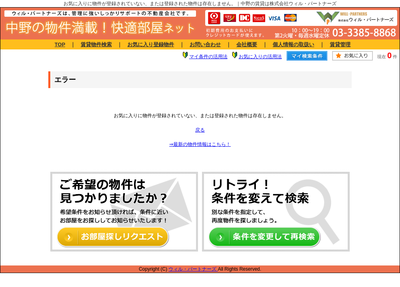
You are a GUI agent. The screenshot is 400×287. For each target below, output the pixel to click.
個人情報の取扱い (293, 44)
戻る (200, 130)
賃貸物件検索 (96, 44)
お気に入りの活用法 (260, 56)
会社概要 (246, 44)
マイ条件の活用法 (208, 56)
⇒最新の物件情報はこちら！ (200, 144)
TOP (60, 44)
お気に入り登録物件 (150, 44)
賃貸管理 (340, 44)
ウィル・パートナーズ (193, 269)
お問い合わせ (205, 44)
